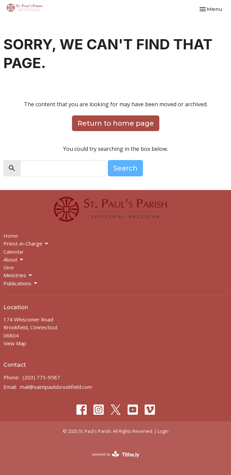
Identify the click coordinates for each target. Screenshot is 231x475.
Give (8, 267)
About (13, 259)
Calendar (13, 251)
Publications (20, 283)
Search (125, 168)
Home (10, 235)
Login (163, 431)
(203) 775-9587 (41, 377)
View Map (14, 343)
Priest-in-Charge (26, 243)
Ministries (18, 275)
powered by (115, 454)
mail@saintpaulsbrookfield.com (56, 386)
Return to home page (115, 123)
